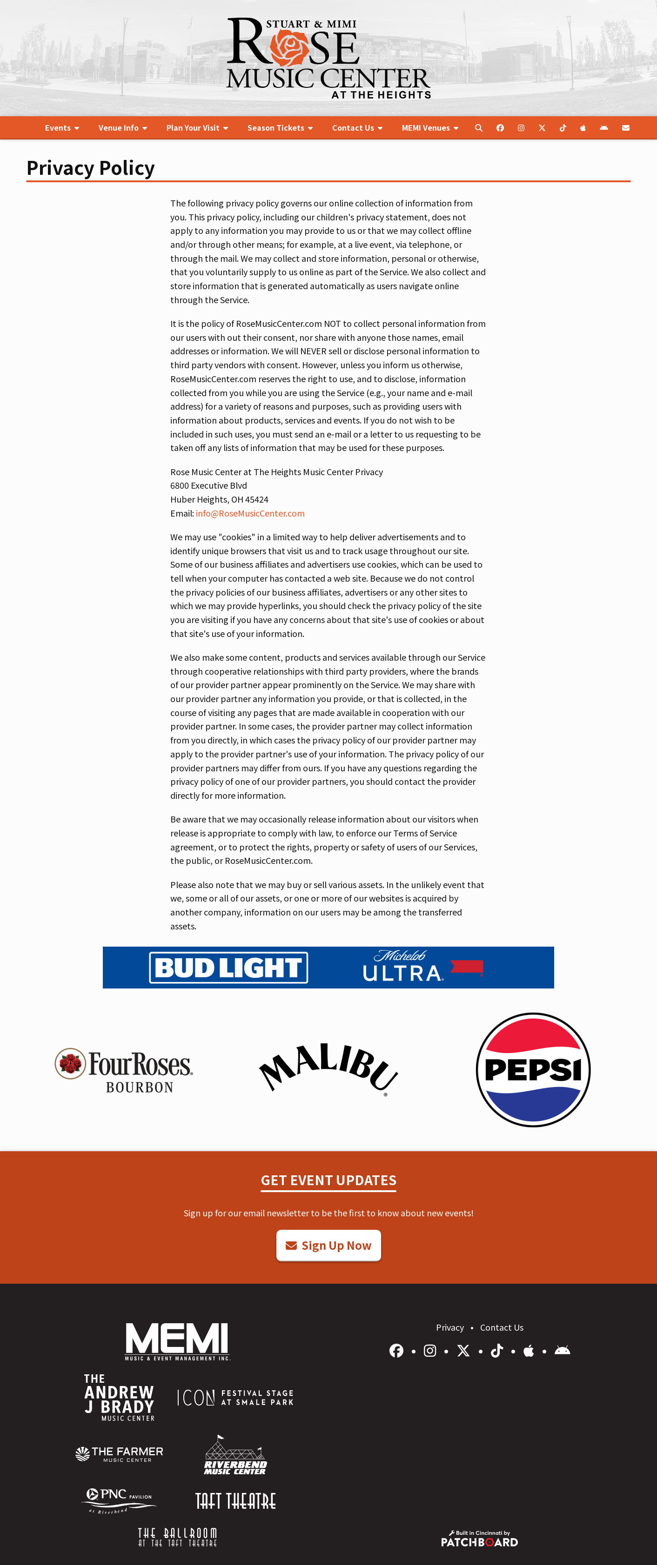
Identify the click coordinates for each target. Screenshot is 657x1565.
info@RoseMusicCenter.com (250, 513)
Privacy (451, 1327)
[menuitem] (62, 127)
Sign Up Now (329, 1245)
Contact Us (501, 1327)
